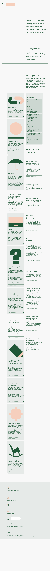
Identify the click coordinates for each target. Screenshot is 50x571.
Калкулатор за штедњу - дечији (32, 120)
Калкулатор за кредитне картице (33, 130)
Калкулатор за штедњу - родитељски (32, 117)
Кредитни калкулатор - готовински (32, 123)
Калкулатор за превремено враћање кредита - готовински (33, 145)
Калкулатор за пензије (32, 152)
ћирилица (9, 555)
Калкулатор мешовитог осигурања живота (32, 155)
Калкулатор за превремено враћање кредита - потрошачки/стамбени (33, 149)
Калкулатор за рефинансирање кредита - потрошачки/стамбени (33, 140)
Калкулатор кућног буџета (33, 114)
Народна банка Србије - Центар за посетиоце (15, 558)
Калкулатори (30, 157)
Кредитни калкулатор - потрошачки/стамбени (32, 126)
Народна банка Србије (11, 556)
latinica (13, 555)
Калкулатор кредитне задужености (32, 133)
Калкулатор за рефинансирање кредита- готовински (33, 136)
